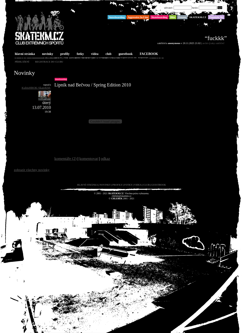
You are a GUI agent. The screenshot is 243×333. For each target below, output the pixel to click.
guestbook (125, 54)
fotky (80, 54)
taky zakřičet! (217, 43)
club (108, 54)
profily (64, 54)
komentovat (88, 158)
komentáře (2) (65, 158)
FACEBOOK (148, 54)
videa (94, 54)
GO (220, 7)
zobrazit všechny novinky (32, 170)
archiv (205, 43)
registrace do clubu (49, 61)
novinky (47, 54)
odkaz (105, 158)
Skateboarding (61, 79)
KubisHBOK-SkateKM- (36, 87)
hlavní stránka (24, 54)
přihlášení (22, 61)
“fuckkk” (216, 38)
